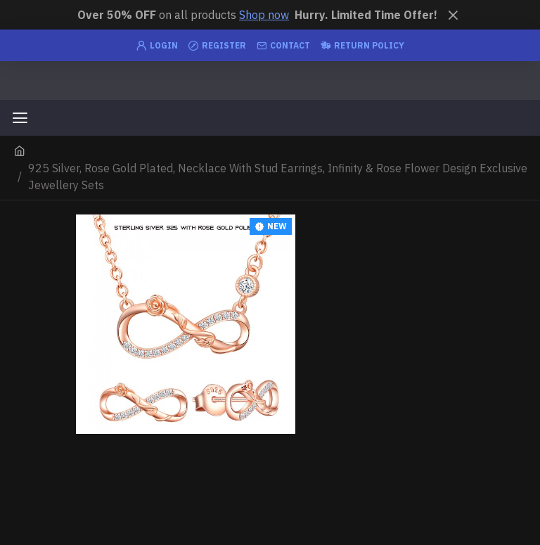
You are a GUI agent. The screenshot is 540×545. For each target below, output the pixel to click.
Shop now (264, 15)
